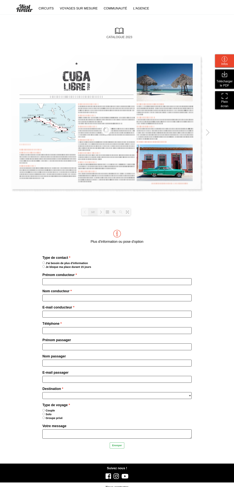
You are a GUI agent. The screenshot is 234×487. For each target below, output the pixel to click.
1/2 (93, 212)
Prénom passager (56, 340)
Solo (46, 414)
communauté (115, 8)
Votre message (54, 426)
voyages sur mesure (79, 8)
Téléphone (50, 323)
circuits (46, 8)
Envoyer (117, 445)
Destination (51, 389)
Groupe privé (52, 418)
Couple (48, 410)
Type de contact (55, 258)
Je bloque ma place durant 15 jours (66, 266)
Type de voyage (55, 405)
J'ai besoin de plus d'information (65, 263)
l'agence (141, 8)
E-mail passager (55, 372)
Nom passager (54, 356)
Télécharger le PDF (224, 79)
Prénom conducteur (58, 275)
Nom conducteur (55, 291)
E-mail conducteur (57, 307)
